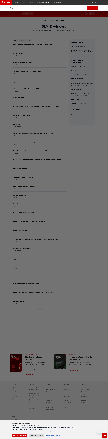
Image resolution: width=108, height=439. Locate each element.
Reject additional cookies (36, 435)
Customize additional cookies (52, 435)
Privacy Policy (48, 431)
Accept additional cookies (19, 435)
